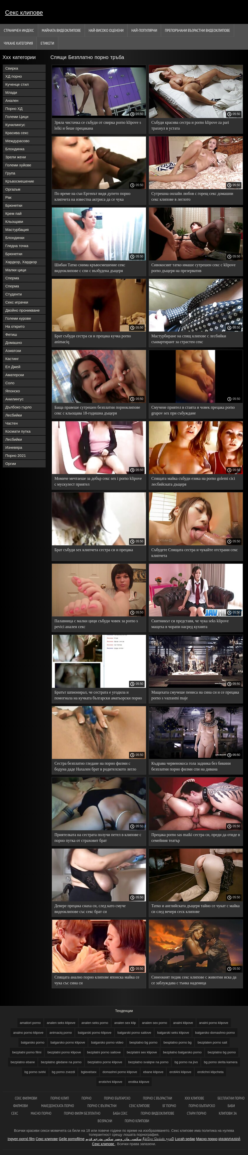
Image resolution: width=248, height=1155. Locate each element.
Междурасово (17, 141)
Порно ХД (13, 108)
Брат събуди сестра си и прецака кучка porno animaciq (92, 339)
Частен (11, 423)
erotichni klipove (110, 1082)
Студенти (13, 294)
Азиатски (13, 350)
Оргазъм (12, 189)
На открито (15, 326)
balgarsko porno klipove (67, 1042)
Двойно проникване (22, 310)
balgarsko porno (32, 1042)
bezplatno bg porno (222, 1052)
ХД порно (13, 76)
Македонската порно (58, 1105)
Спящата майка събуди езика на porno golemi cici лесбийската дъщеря (193, 481)
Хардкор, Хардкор (21, 262)
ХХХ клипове (195, 1098)
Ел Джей (12, 367)
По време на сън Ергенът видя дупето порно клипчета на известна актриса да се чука (92, 196)
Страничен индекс (19, 30)
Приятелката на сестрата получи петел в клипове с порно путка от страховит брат (97, 838)
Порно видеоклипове (157, 1113)
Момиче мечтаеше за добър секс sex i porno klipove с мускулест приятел (98, 481)
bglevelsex (88, 1072)
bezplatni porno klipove (64, 1052)
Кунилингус (15, 125)
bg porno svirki (35, 1072)
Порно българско (117, 1098)
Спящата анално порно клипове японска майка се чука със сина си (96, 980)
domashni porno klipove (120, 1072)
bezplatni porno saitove (104, 1052)
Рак (8, 197)
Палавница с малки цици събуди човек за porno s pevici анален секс (96, 624)
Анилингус (14, 399)
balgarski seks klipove (173, 1032)
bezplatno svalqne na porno (148, 1062)
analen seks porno (94, 1023)
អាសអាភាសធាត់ (229, 1139)
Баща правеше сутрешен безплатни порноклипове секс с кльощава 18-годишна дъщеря (97, 410)
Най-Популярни (144, 30)
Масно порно (41, 1113)
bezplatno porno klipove (104, 1062)
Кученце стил (17, 84)
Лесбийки (13, 415)
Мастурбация (17, 229)
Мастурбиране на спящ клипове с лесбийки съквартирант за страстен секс (188, 339)
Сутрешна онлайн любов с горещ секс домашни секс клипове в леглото (192, 196)
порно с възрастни (157, 1098)
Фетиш (11, 334)
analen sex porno (154, 1023)
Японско (12, 391)
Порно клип (59, 1098)
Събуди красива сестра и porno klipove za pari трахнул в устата (190, 125)
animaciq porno (60, 1032)
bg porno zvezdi (63, 1072)
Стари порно (196, 1113)
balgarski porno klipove (94, 1032)
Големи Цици (16, 116)
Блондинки (14, 237)
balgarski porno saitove (134, 1032)
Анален (11, 100)
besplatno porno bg (178, 1042)
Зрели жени (15, 157)
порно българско (202, 1105)
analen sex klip (125, 1023)
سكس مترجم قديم (99, 1139)
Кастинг (12, 359)
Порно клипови (137, 1120)
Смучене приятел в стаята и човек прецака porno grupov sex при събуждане (193, 410)
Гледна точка (16, 246)
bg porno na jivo (186, 1062)
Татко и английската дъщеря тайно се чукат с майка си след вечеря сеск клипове (195, 909)
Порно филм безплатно (82, 1113)
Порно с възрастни (101, 1105)
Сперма (12, 278)
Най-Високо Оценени (106, 30)
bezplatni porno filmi (27, 1052)
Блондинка (14, 149)
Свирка (11, 68)
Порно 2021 (15, 455)
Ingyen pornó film (21, 1139)
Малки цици (15, 270)
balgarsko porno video (107, 1042)
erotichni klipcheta (210, 1072)
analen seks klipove (61, 1023)
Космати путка (17, 431)
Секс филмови (26, 1098)
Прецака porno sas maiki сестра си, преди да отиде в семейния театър (195, 838)
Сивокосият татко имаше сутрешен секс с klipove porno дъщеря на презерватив (193, 268)
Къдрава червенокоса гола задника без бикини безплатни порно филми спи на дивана (191, 766)
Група (10, 173)
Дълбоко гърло (18, 407)
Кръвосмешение (19, 181)
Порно (86, 1098)
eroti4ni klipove (180, 1072)
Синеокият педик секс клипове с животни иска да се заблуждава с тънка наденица (193, 980)
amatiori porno (30, 1023)
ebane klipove (153, 1072)
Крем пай (13, 213)
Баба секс (120, 1113)
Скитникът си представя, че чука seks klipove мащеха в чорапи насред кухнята (190, 624)
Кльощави (14, 221)
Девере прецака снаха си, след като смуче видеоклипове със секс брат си (90, 909)
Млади (11, 92)
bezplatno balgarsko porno (182, 1052)
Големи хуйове (18, 165)
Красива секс (16, 133)
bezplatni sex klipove (142, 1052)
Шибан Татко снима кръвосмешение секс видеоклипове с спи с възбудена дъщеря (89, 268)
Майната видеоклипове (61, 30)
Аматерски (14, 375)
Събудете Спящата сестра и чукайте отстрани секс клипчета (194, 553)
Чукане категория (18, 43)
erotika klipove (138, 1082)
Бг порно (169, 1105)
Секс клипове (24, 12)
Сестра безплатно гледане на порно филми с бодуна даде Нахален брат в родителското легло (95, 766)
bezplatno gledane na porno (61, 1062)
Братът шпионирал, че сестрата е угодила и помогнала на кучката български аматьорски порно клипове (98, 696)
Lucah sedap (185, 1139)
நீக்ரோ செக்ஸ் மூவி (158, 1139)
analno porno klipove (28, 1032)
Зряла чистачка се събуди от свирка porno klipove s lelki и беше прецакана (97, 125)
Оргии (10, 463)
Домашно (13, 342)
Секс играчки (16, 302)
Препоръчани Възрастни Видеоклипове (197, 30)
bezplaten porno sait (212, 1042)
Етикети (47, 43)
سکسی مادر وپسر (128, 1139)
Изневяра (13, 447)
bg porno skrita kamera (220, 1062)
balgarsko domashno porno (215, 1032)
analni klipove (183, 1023)
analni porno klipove (213, 1023)
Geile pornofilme (71, 1139)
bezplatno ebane (23, 1062)
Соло (9, 383)
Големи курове (18, 318)
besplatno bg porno (143, 1042)
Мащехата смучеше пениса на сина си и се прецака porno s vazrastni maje (195, 695)
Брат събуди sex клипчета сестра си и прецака (93, 550)
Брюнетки (13, 205)
